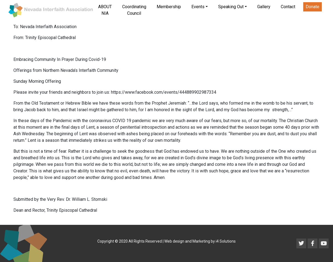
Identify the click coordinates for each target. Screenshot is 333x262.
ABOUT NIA (105, 10)
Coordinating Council (134, 10)
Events (198, 6)
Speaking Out (231, 6)
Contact (288, 6)
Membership (169, 6)
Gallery (263, 6)
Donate (312, 6)
